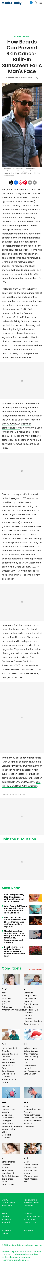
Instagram (29, 1230)
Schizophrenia (8, 1162)
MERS (4, 1132)
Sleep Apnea (8, 1184)
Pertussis (28, 1123)
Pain (26, 1106)
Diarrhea (28, 1018)
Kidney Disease (31, 1051)
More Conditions (35, 969)
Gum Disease (8, 1071)
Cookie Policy (30, 1222)
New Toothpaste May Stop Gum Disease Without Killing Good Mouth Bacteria (14, 898)
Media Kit (28, 1213)
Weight (27, 1173)
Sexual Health (8, 1173)
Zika (26, 1181)
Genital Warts (8, 1059)
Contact (5, 1216)
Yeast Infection (31, 1179)
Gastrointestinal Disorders (9, 1049)
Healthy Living (22, 36)
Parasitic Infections (33, 1115)
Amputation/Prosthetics (13, 1009)
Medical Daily (11, 3)
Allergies (6, 1001)
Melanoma (7, 1115)
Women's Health (31, 1176)
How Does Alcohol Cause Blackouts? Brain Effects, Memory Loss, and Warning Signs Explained (15, 922)
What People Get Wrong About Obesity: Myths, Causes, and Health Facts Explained (15, 909)
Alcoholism (7, 998)
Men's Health (8, 1117)
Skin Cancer (7, 1179)
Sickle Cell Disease (10, 1176)
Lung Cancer (30, 1073)
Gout (4, 1068)
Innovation (7, 1205)
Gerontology (7, 1065)
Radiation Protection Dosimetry (18, 217)
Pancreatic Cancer (32, 1109)
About (4, 1213)
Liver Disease (30, 1065)
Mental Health (8, 1129)
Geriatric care (8, 1062)
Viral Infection (30, 1170)
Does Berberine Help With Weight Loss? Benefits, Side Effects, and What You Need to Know (14, 951)
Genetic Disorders (10, 1054)
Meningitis (6, 1120)
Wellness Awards (32, 1202)
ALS (3, 1004)
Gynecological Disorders (8, 1075)
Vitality (5, 1200)
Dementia (28, 992)
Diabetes (28, 1015)
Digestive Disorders (33, 1021)
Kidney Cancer (31, 1048)
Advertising (7, 1222)
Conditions (11, 968)
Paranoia (28, 1112)
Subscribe (6, 1219)
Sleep (4, 1181)
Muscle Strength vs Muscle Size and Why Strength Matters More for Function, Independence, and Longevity (14, 937)
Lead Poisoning (31, 1056)
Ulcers (27, 1162)
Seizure (5, 1167)
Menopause (7, 1123)
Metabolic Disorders (6, 1136)
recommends (28, 665)
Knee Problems (31, 1054)
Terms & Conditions (33, 1216)
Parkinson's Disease (33, 1117)
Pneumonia (29, 1126)
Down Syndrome (31, 1024)
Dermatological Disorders (31, 1005)
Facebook (6, 1230)
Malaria (5, 1112)
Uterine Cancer (31, 1164)
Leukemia (28, 1059)
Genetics (6, 1056)
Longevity (28, 1068)
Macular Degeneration (8, 1108)
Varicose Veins (31, 1167)
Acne (4, 992)
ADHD (4, 995)
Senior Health (8, 1170)
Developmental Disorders (31, 1011)
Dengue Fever (30, 995)
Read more (24, 1260)
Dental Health (30, 998)
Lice (25, 1062)
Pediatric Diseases (32, 1120)
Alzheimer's (7, 1007)
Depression (29, 1001)
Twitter (5, 1233)
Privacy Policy (30, 1219)
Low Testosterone (32, 1071)
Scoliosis (6, 1164)
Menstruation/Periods (12, 1126)
